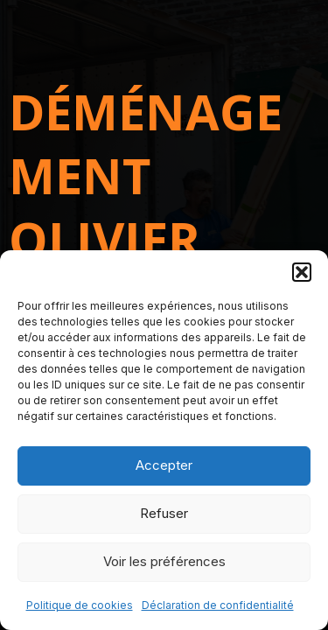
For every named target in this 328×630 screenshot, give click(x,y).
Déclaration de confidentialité (218, 605)
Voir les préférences (164, 561)
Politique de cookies (79, 605)
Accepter (164, 465)
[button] (302, 272)
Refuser (164, 513)
